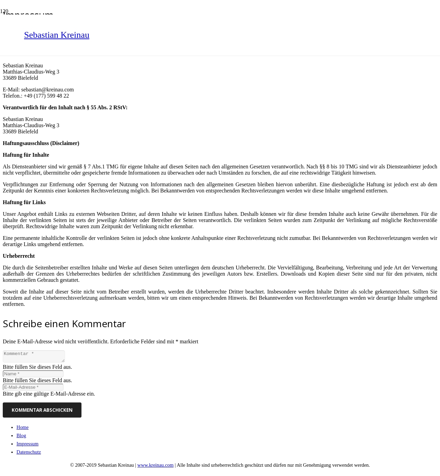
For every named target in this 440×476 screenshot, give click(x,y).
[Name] (33, 375)
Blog (21, 437)
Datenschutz (28, 454)
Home (22, 429)
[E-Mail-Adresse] (33, 389)
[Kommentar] (37, 357)
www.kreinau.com (156, 467)
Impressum (27, 446)
